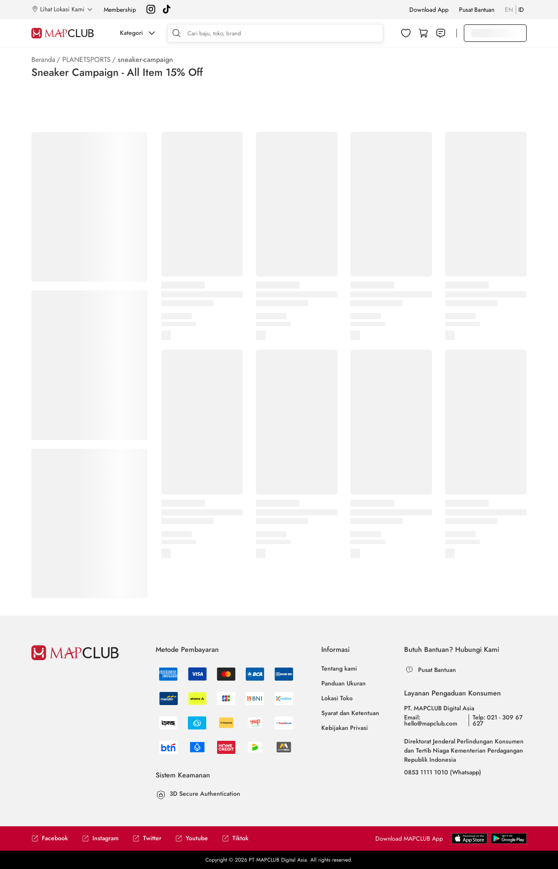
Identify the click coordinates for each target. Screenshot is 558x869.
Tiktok (235, 838)
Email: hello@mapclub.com (430, 720)
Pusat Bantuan (476, 10)
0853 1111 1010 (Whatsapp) (442, 772)
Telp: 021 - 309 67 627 (498, 720)
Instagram (100, 838)
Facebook (49, 838)
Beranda (43, 60)
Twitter (147, 838)
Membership (120, 10)
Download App (429, 9)
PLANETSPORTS (86, 60)
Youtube (191, 838)
